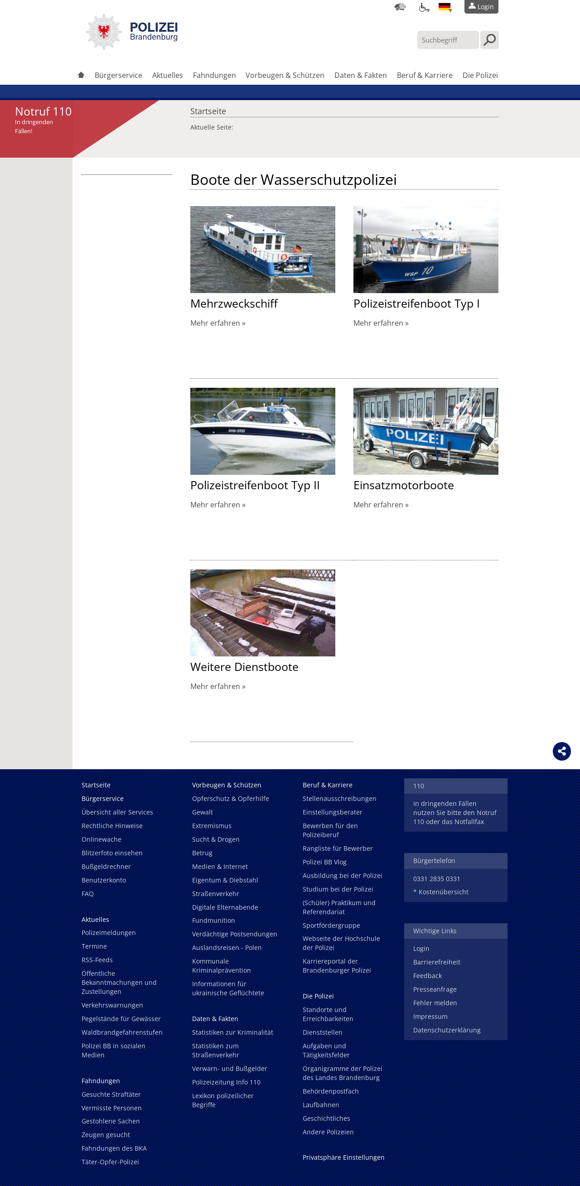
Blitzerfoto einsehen (112, 853)
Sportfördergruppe (331, 925)
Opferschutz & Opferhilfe (230, 798)
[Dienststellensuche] (400, 7)
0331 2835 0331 (436, 878)
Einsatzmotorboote (403, 484)
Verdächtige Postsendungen (234, 934)
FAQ (88, 893)
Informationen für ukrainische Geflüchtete (228, 988)
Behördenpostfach (331, 1091)
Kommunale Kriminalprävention (221, 965)
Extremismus (212, 825)
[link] (131, 48)
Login (421, 948)
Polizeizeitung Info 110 (226, 1082)
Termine (94, 946)
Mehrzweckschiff (234, 303)
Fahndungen (214, 75)
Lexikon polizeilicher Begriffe (223, 1100)
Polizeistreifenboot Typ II (255, 484)
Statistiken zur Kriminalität (232, 1032)
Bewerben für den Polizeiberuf (330, 830)
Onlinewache (101, 839)
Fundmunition (213, 920)
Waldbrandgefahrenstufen (122, 1032)
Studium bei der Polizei (338, 889)
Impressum (430, 1016)
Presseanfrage (435, 989)
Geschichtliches (326, 1118)
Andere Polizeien (328, 1132)
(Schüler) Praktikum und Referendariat (339, 907)
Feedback (427, 975)
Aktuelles (167, 75)
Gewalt (202, 812)
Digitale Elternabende (225, 907)
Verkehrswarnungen (112, 1005)
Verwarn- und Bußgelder (229, 1068)
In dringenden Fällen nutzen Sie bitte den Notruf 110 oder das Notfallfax (455, 812)
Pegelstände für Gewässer (121, 1018)
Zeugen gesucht (106, 1134)
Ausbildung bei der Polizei (342, 875)
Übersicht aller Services (117, 812)
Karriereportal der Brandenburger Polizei (337, 965)
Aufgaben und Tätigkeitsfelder (326, 1050)
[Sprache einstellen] (444, 7)
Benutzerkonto (104, 880)
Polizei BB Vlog (325, 862)
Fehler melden (435, 1002)
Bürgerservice (118, 75)
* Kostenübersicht (441, 891)
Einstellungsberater (332, 812)
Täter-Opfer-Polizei (110, 1161)
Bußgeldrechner (106, 866)
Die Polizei (480, 75)
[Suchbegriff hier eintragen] (448, 40)
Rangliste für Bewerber (338, 848)
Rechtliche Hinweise (112, 825)
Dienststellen (323, 1032)
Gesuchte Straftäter (111, 1094)
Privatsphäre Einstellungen (344, 1157)
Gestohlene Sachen (111, 1121)
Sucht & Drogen (216, 839)
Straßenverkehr (215, 893)
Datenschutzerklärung (447, 1030)
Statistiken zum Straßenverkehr (215, 1050)
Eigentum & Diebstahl (225, 880)
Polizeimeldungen (109, 932)
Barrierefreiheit (436, 962)
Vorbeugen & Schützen (285, 75)
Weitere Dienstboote (244, 666)
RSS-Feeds (97, 959)
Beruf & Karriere (425, 75)
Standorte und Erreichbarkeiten (328, 1014)
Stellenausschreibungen (340, 798)
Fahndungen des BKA (114, 1148)
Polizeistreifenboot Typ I (416, 303)
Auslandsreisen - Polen (227, 947)
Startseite (208, 109)
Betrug (202, 853)
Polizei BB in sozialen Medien (113, 1050)
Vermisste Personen (112, 1108)
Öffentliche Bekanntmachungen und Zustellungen (119, 982)
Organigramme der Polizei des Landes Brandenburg (342, 1073)
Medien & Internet (220, 866)
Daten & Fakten (360, 75)
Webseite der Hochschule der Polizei (341, 943)
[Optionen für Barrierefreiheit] (422, 7)
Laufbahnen (321, 1104)
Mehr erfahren (215, 323)
